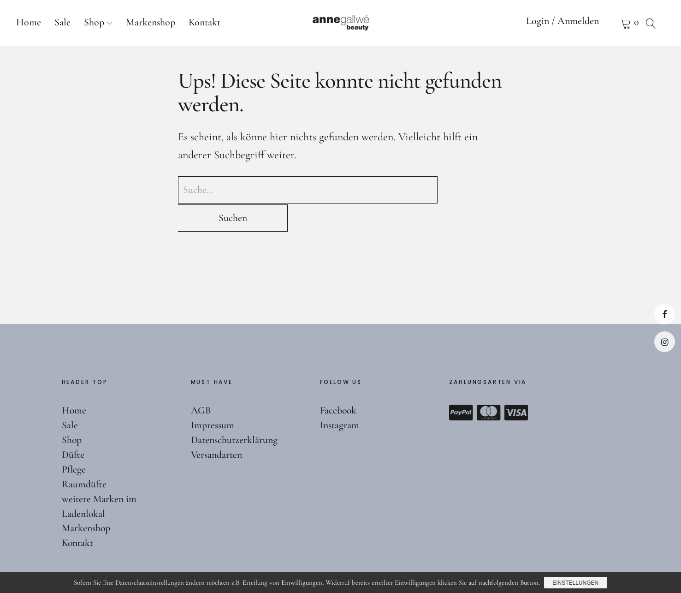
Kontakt (204, 22)
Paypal (461, 385)
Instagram (664, 341)
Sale (62, 22)
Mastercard (489, 385)
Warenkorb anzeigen (614, 23)
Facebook (664, 314)
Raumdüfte (84, 456)
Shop (94, 22)
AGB (201, 383)
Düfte (73, 427)
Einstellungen (576, 583)
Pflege (74, 441)
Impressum (212, 397)
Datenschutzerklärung (234, 412)
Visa (516, 385)
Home (28, 22)
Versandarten (217, 427)
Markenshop (150, 22)
